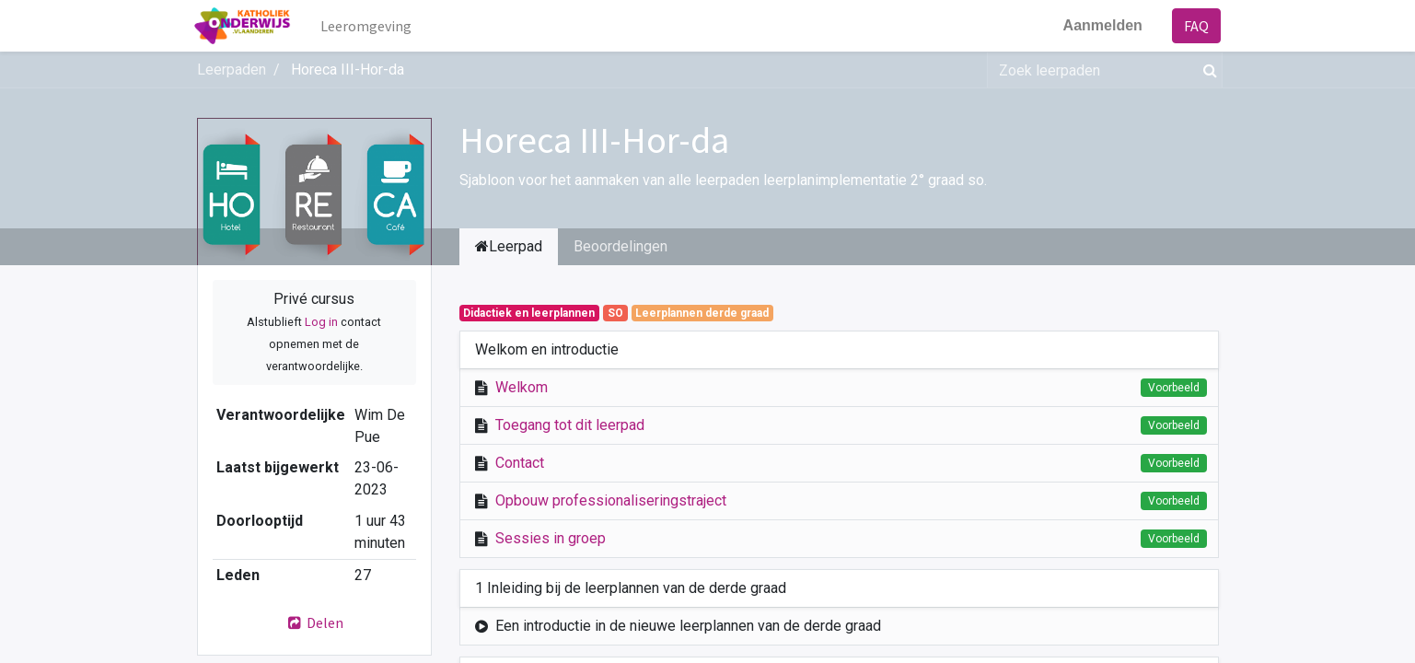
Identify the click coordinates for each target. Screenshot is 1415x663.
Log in (321, 322)
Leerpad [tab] (508, 246)
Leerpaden (231, 69)
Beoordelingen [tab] (620, 246)
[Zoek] (1206, 69)
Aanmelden (1100, 25)
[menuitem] (368, 25)
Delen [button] (313, 622)
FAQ (1194, 26)
